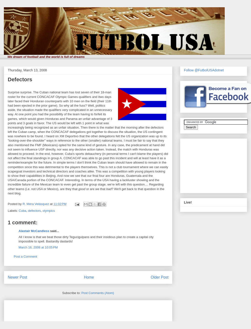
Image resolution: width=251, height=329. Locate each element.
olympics (49, 210)
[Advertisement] (64, 309)
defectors (34, 210)
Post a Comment (25, 256)
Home (89, 277)
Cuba (22, 210)
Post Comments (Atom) (97, 293)
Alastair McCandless (34, 231)
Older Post (159, 277)
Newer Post (17, 277)
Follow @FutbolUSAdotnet (204, 70)
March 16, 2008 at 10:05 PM (38, 247)
